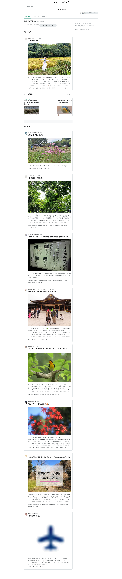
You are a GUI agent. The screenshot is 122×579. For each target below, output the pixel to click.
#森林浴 (37, 448)
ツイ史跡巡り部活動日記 (33, 234)
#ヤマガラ (36, 394)
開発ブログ (91, 25)
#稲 (45, 168)
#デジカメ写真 (39, 567)
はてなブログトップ (79, 26)
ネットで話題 (36, 16)
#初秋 (29, 88)
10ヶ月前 (40, 132)
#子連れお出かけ (53, 504)
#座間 (29, 168)
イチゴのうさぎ (31, 454)
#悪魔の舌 (57, 225)
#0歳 (46, 339)
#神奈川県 (30, 280)
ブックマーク (27, 99)
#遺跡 (49, 280)
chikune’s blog (31, 346)
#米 (57, 88)
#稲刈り (41, 168)
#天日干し (49, 168)
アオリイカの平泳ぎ (32, 132)
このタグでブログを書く (92, 12)
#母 (59, 88)
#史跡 (29, 282)
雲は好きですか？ (32, 401)
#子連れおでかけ (44, 504)
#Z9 (48, 394)
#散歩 (36, 88)
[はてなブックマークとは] (33, 94)
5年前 (38, 401)
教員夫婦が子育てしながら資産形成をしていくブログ (39, 289)
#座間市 (36, 280)
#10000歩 (63, 88)
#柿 (49, 88)
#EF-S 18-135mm (64, 448)
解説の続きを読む (48, 25)
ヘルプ (87, 25)
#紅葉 (47, 448)
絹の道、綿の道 (31, 513)
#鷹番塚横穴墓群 (43, 280)
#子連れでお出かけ (33, 506)
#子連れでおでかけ (63, 504)
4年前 (41, 234)
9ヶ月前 (39, 38)
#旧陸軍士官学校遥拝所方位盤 (59, 280)
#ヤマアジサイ (41, 225)
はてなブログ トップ (29, 6)
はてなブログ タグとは (80, 25)
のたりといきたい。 (32, 38)
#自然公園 (34, 225)
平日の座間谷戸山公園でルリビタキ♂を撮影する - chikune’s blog (65, 102)
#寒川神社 (34, 339)
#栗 (47, 88)
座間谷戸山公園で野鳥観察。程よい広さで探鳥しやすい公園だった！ (31, 102)
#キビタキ (30, 394)
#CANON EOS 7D (54, 448)
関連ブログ (44, 16)
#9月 (33, 88)
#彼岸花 (53, 88)
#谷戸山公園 (42, 88)
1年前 (39, 175)
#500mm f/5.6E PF (54, 394)
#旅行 (29, 339)
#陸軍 (33, 282)
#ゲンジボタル (32, 227)
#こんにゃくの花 (50, 225)
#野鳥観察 (42, 448)
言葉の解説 (27, 16)
